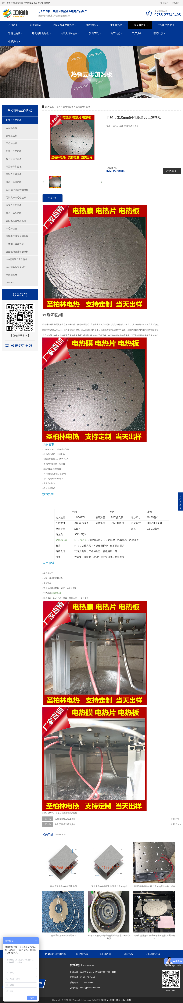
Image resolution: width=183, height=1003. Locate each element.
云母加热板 (11, 143)
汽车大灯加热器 (69, 33)
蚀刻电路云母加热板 (16, 220)
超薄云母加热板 (14, 151)
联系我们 (176, 3)
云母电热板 (140, 25)
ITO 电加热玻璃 (166, 25)
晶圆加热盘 (36, 25)
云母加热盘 (11, 228)
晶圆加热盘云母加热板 (65, 819)
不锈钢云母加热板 (15, 244)
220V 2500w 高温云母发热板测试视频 (59, 813)
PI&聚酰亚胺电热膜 (63, 25)
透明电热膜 (14, 33)
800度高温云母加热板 (17, 259)
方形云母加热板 (14, 213)
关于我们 (164, 3)
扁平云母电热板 (14, 159)
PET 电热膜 (116, 25)
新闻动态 (158, 33)
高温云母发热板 (14, 174)
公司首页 (13, 25)
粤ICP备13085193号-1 (111, 1000)
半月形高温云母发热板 (65, 824)
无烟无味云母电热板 (16, 197)
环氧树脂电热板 (40, 33)
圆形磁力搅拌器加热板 (17, 251)
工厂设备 (136, 33)
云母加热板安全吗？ (16, 267)
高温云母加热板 (14, 166)
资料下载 (94, 33)
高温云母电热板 (14, 182)
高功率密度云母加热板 (17, 236)
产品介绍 (52, 198)
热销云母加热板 (14, 120)
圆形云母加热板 (14, 205)
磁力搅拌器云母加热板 (17, 189)
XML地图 (126, 1000)
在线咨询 (171, 171)
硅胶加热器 (92, 25)
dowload (10, 282)
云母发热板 (11, 135)
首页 (58, 106)
